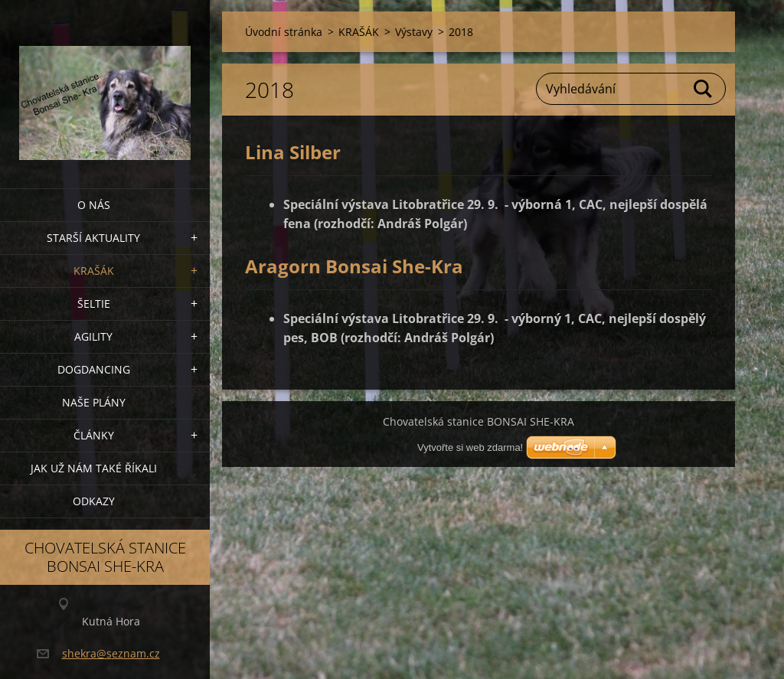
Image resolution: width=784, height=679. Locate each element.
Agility (93, 336)
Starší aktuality (93, 237)
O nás (93, 204)
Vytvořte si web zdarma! (470, 447)
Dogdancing (93, 369)
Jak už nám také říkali (94, 468)
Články (94, 435)
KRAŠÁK (94, 270)
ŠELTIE (93, 303)
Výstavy (414, 31)
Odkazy (94, 501)
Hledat (704, 88)
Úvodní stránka (283, 31)
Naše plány (94, 402)
